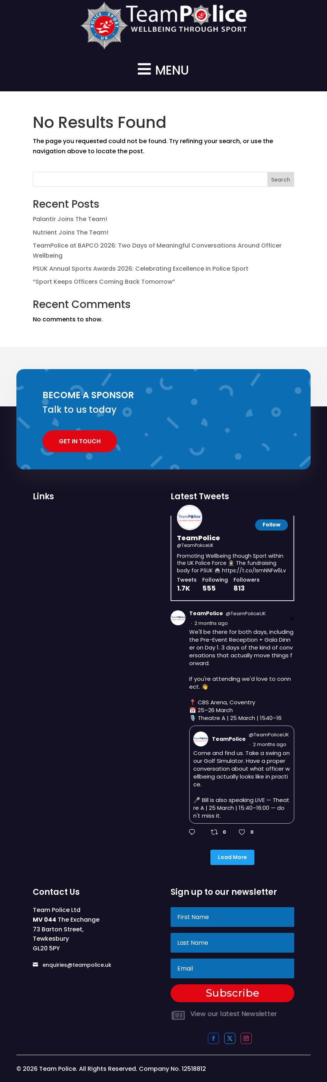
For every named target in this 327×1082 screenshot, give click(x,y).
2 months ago (211, 623)
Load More (232, 857)
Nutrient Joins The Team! (70, 232)
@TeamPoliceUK (195, 545)
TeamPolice (198, 537)
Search (280, 179)
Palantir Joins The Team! (70, 219)
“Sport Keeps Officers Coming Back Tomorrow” (104, 281)
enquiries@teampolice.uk (76, 965)
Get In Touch (80, 441)
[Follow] (271, 525)
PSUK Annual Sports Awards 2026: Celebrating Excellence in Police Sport (140, 268)
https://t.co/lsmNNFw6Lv (254, 570)
